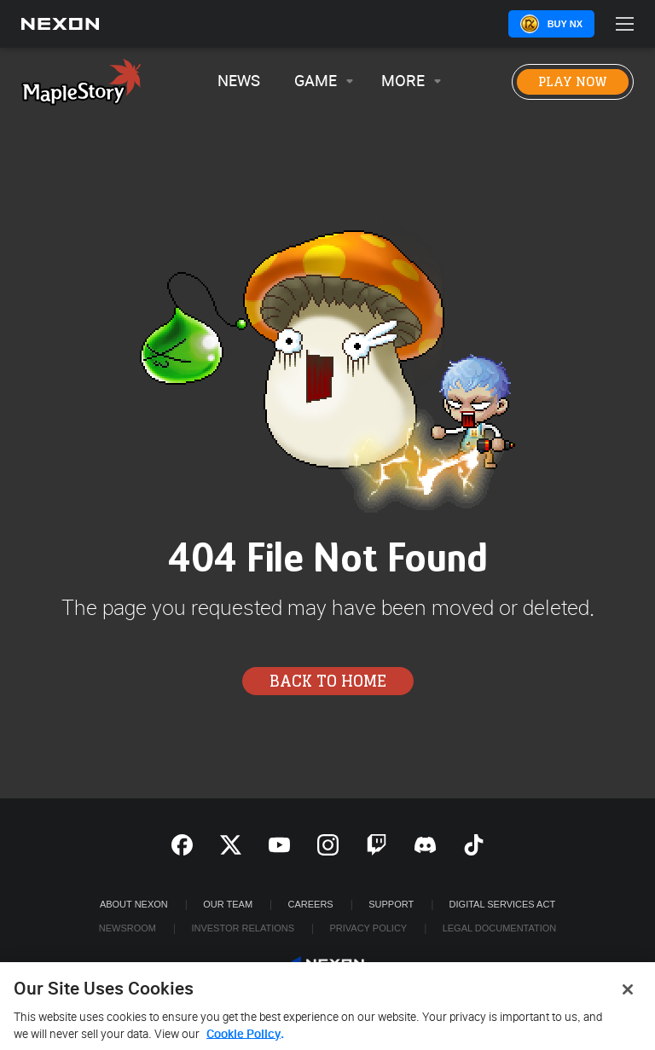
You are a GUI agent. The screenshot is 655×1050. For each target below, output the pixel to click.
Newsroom (127, 928)
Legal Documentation (500, 928)
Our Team (227, 904)
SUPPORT (391, 904)
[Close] (627, 993)
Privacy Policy (368, 928)
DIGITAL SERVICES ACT (502, 904)
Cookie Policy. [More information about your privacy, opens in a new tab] (245, 1038)
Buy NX (565, 24)
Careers (310, 904)
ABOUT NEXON (134, 904)
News (238, 81)
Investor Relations (242, 928)
